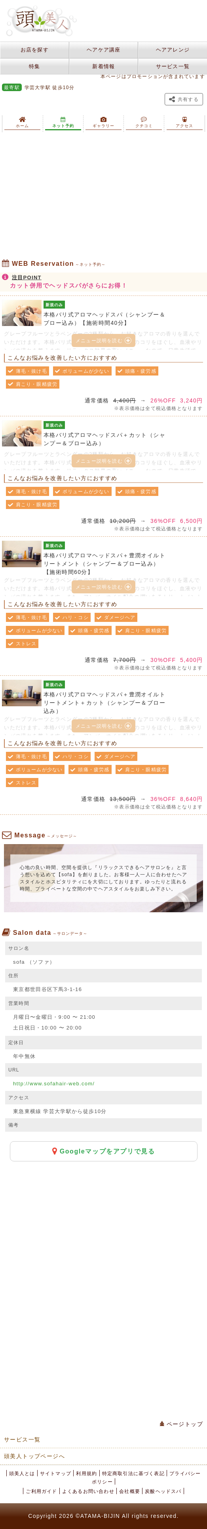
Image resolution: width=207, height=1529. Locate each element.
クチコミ (144, 122)
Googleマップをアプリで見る (103, 1151)
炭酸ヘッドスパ (163, 1491)
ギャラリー (103, 122)
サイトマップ (55, 1473)
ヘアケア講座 (104, 50)
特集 (34, 66)
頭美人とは (22, 1473)
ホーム (22, 122)
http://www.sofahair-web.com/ (54, 1084)
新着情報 (103, 66)
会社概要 (129, 1491)
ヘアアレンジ (173, 50)
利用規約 (86, 1473)
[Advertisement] (103, 195)
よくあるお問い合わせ (88, 1491)
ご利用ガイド (41, 1491)
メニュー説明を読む (103, 340)
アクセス (184, 122)
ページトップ (181, 1424)
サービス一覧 (173, 66)
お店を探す (35, 50)
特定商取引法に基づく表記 (133, 1473)
